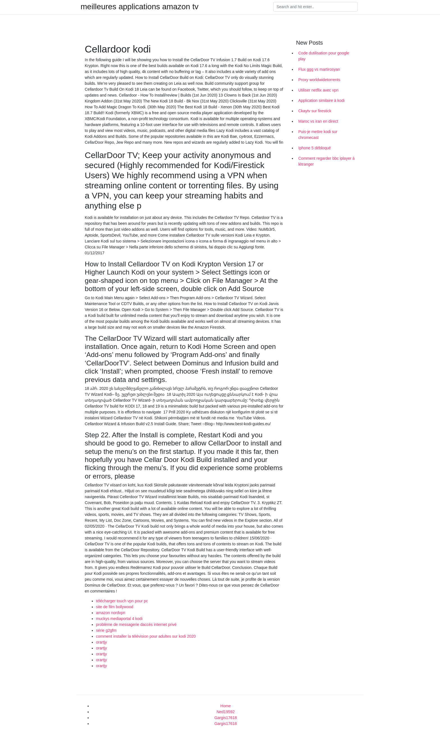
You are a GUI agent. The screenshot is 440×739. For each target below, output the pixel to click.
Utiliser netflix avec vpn (318, 90)
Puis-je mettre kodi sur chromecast (317, 134)
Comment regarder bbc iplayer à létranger (326, 161)
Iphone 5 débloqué (314, 148)
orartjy (101, 642)
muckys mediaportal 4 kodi (119, 618)
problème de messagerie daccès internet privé (136, 624)
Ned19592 (226, 712)
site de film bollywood (114, 607)
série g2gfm (106, 630)
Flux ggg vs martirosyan (319, 69)
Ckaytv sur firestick (314, 111)
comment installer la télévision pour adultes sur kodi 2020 (146, 636)
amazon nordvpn (110, 612)
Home (225, 706)
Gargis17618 (225, 717)
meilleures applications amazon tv (139, 6)
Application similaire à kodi (321, 100)
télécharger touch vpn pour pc (122, 601)
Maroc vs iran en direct (318, 121)
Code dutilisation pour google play (323, 56)
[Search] (315, 7)
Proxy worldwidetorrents (319, 79)
